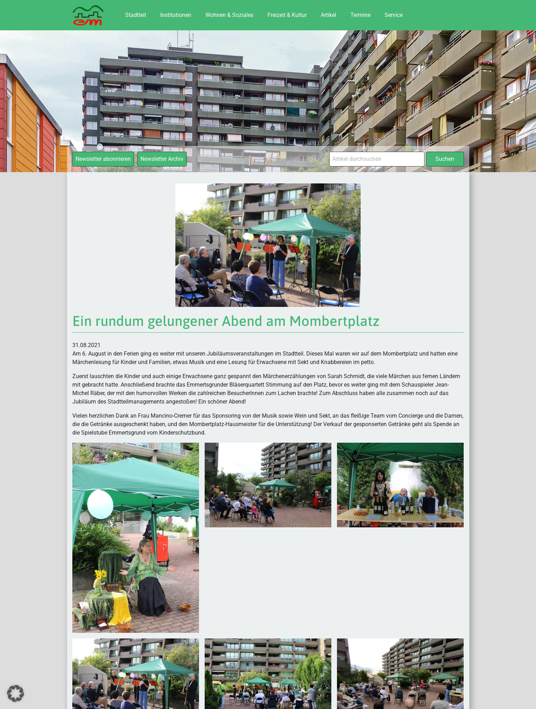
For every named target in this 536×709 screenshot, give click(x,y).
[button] (15, 693)
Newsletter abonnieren (103, 159)
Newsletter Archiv (161, 159)
